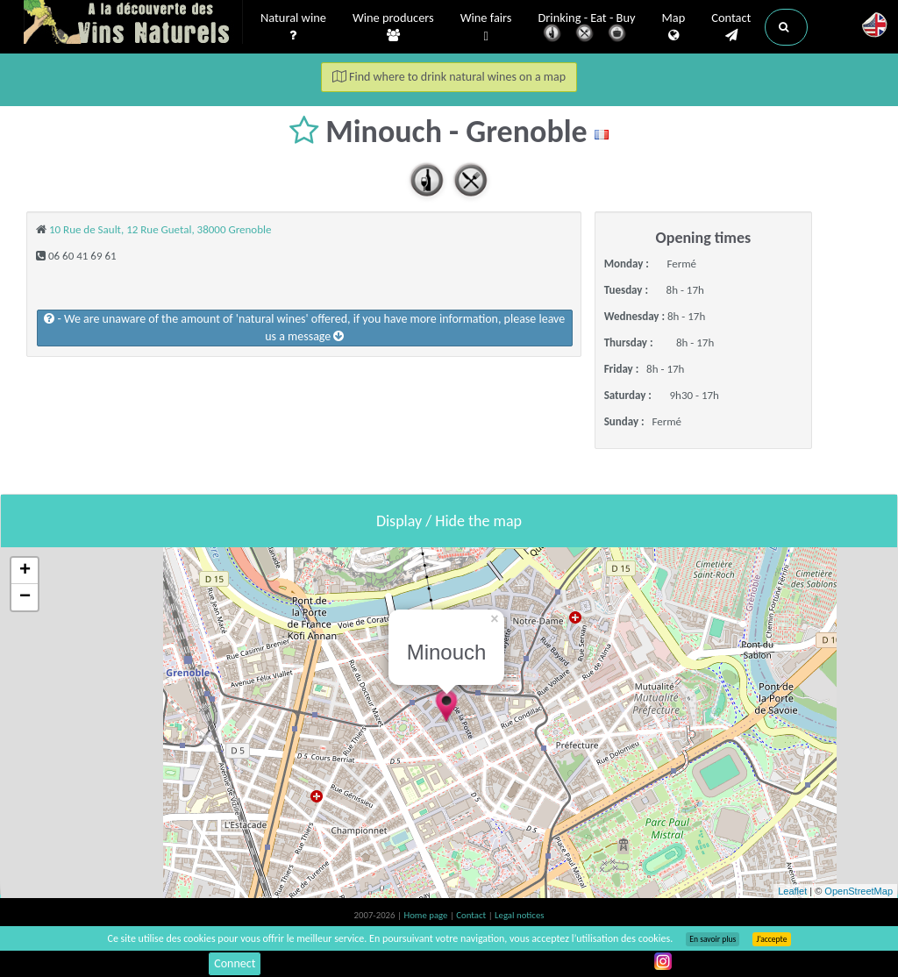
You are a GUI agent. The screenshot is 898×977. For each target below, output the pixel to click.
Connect (234, 963)
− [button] (25, 597)
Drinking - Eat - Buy (587, 28)
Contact (731, 27)
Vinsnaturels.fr (133, 24)
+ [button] (25, 571)
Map (674, 27)
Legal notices (519, 915)
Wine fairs (486, 27)
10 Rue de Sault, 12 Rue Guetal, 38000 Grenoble (160, 229)
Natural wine (293, 27)
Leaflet (792, 891)
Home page (426, 915)
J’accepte (771, 939)
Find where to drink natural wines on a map (449, 76)
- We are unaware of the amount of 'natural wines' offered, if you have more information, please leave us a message (304, 327)
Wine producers (393, 27)
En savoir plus (712, 939)
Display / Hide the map (449, 521)
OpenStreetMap (858, 891)
